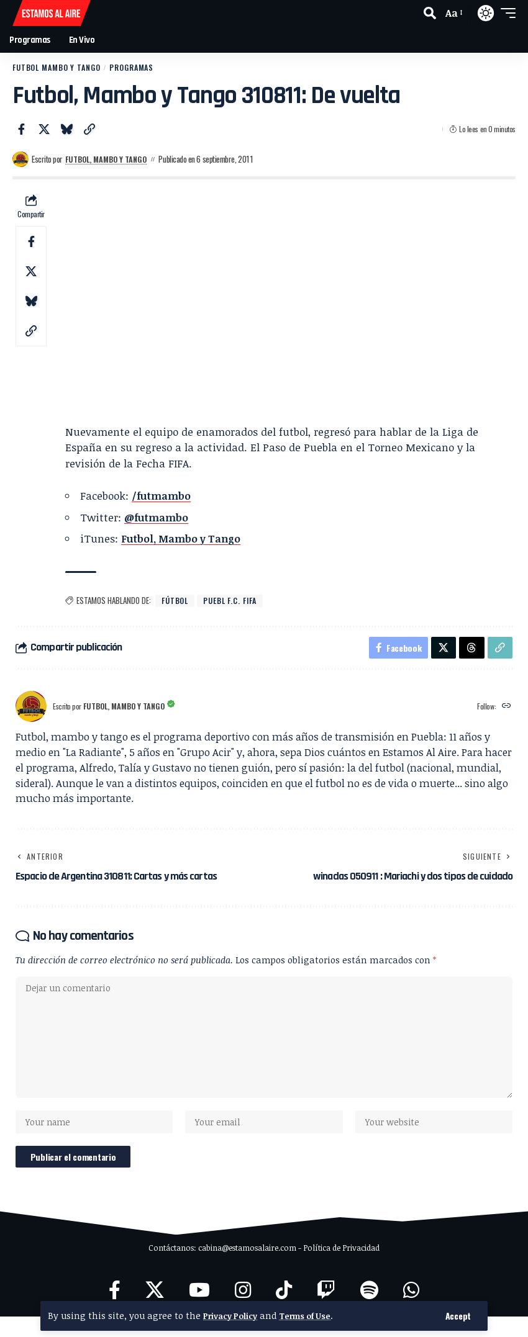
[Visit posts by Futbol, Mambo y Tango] (20, 160)
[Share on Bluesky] (66, 130)
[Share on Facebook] (21, 130)
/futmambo (162, 496)
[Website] (505, 711)
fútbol (176, 601)
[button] (458, 1315)
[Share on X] (44, 130)
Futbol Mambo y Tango (59, 68)
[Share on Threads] (470, 650)
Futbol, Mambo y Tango (110, 159)
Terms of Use (315, 1315)
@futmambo (157, 518)
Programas (138, 68)
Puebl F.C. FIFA (233, 601)
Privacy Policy (233, 1315)
